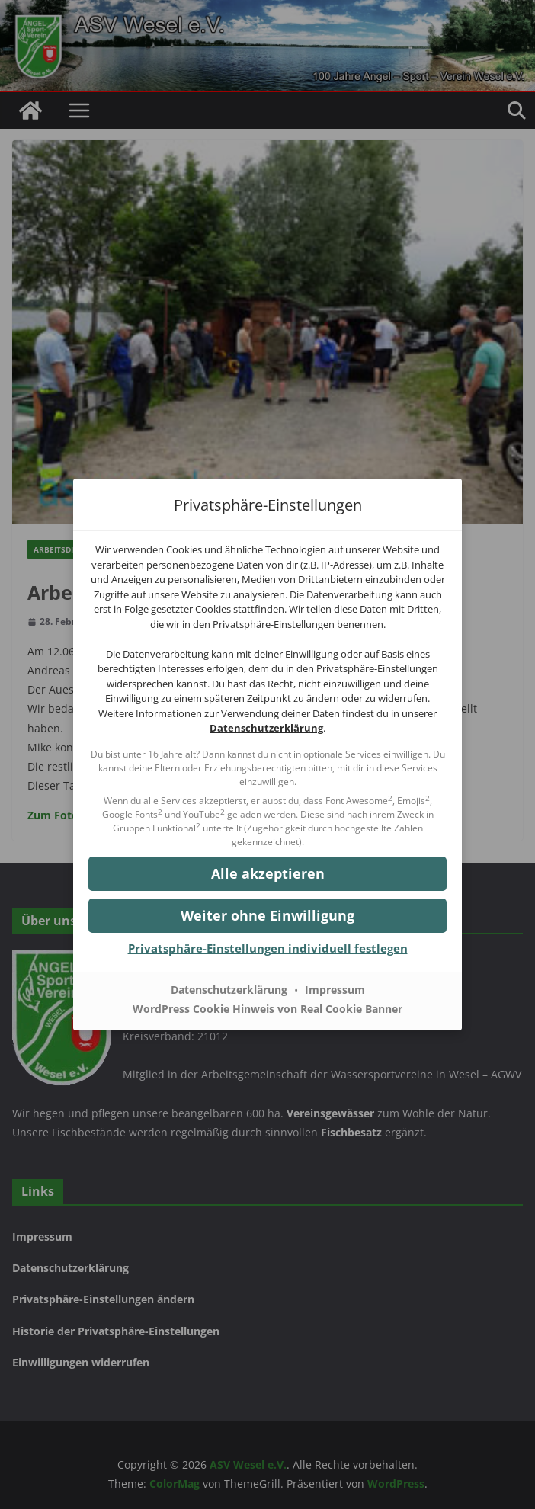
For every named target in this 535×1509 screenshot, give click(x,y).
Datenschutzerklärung (266, 728)
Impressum (335, 989)
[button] (267, 916)
